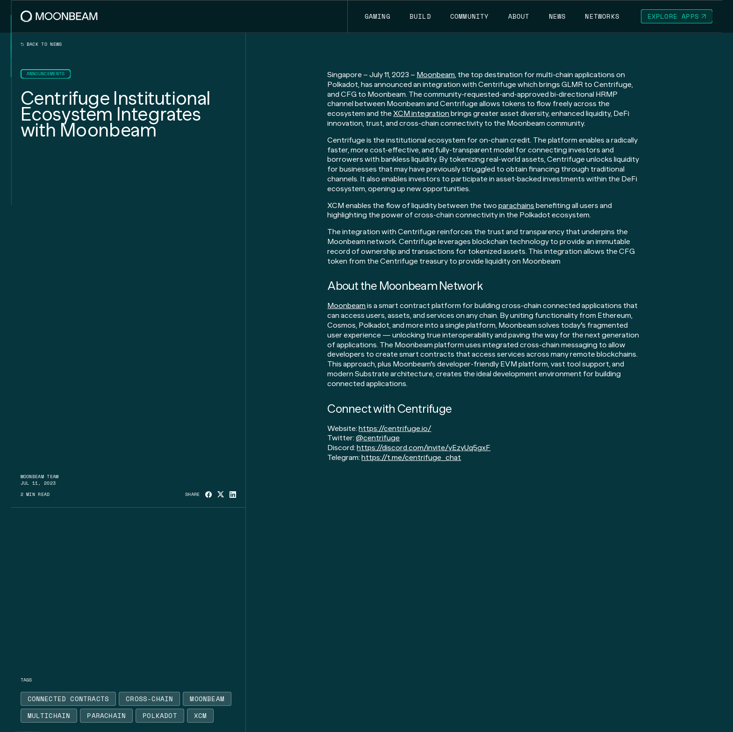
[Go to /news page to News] (557, 16)
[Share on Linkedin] (233, 494)
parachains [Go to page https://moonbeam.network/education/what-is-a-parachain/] (516, 205)
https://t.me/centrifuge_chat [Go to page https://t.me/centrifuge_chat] (411, 457)
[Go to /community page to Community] (469, 16)
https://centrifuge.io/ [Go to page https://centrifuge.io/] (395, 428)
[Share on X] (220, 494)
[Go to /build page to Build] (420, 16)
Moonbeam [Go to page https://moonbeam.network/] (436, 74)
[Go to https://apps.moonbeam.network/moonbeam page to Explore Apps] (677, 16)
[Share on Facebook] (208, 494)
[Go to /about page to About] (519, 16)
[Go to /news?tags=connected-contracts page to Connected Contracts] (68, 699)
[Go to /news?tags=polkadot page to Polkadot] (160, 716)
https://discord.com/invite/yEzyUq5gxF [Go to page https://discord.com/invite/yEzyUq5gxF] (423, 447)
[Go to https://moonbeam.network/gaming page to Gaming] (377, 16)
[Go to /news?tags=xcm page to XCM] (200, 716)
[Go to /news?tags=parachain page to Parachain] (106, 716)
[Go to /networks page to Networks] (602, 16)
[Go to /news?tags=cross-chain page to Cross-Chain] (149, 699)
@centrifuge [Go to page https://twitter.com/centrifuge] (378, 437)
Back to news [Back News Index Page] (41, 44)
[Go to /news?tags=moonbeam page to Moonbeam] (207, 699)
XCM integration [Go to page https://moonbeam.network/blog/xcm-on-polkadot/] (421, 113)
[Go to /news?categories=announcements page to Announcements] (46, 74)
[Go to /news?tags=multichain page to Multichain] (49, 716)
